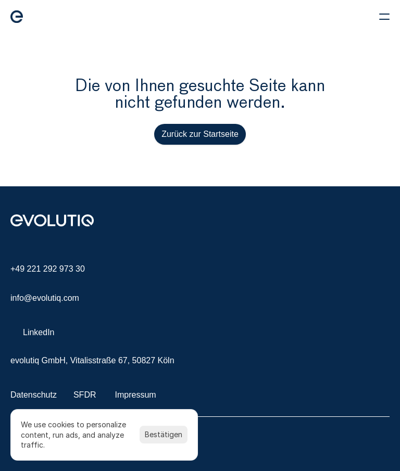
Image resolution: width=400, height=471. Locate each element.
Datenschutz (33, 394)
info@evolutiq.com (44, 298)
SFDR (84, 394)
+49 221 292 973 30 (47, 268)
